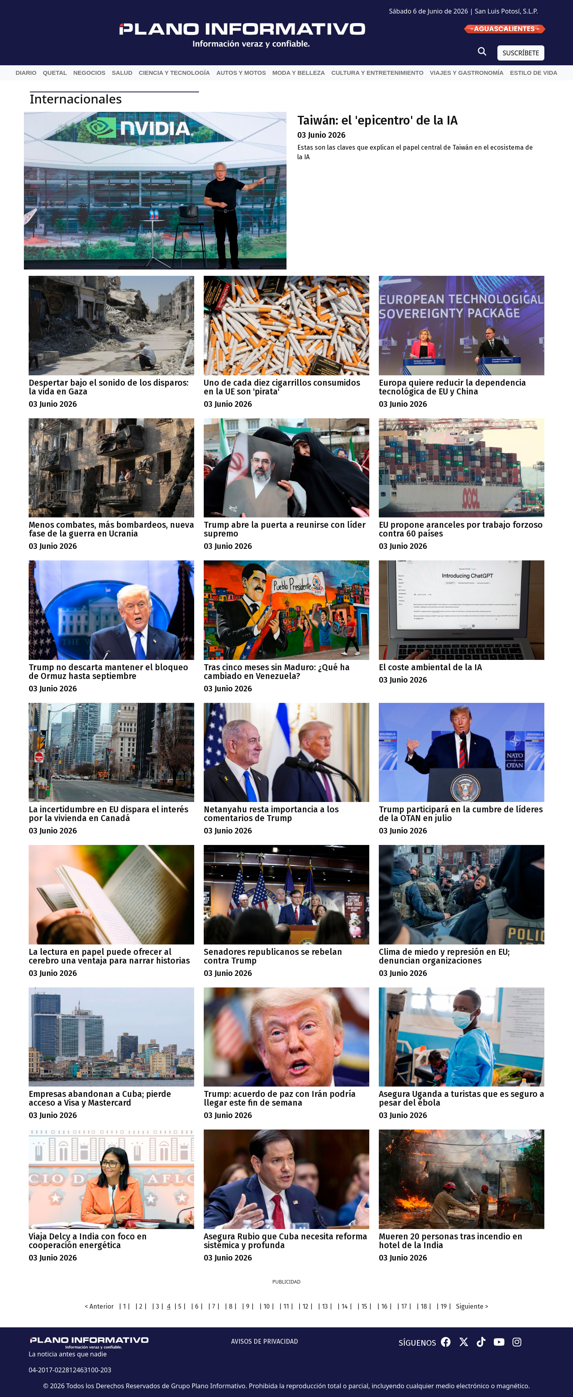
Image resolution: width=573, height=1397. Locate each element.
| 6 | (197, 1306)
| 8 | (230, 1306)
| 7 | (214, 1306)
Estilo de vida (533, 72)
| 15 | (364, 1306)
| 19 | (443, 1306)
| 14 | (344, 1306)
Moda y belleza (298, 72)
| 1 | (124, 1306)
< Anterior (99, 1306)
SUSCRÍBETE (521, 53)
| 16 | (384, 1306)
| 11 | (286, 1306)
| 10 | (266, 1306)
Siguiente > (472, 1306)
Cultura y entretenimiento (377, 72)
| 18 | (423, 1306)
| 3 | (158, 1306)
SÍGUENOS (417, 1343)
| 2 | (141, 1306)
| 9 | (248, 1306)
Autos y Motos (241, 72)
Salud (122, 72)
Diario (26, 72)
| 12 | (305, 1306)
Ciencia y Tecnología (174, 72)
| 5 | (180, 1306)
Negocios (89, 72)
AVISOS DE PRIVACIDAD (264, 1341)
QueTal (55, 72)
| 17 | (404, 1306)
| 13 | (325, 1306)
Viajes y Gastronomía (466, 72)
